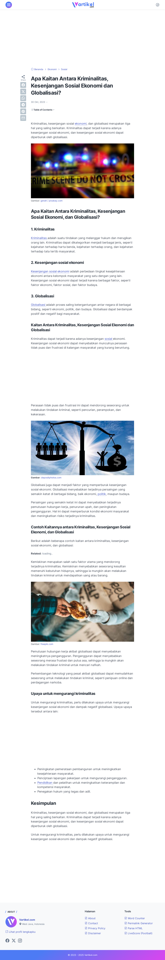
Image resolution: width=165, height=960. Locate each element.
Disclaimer (93, 933)
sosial (109, 338)
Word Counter (134, 918)
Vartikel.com (27, 919)
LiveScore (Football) (138, 933)
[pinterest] (23, 111)
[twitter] (23, 91)
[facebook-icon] (7, 941)
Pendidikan (45, 782)
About (90, 918)
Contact (91, 923)
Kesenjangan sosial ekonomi (50, 271)
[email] (23, 118)
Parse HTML (133, 928)
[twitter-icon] (14, 941)
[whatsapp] (23, 98)
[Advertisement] (82, 38)
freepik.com (47, 644)
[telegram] (23, 105)
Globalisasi (38, 304)
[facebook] (23, 85)
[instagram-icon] (20, 941)
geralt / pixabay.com (52, 201)
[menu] (8, 5)
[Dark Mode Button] (158, 5)
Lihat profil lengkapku (20, 931)
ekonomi (81, 123)
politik (102, 494)
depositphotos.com (51, 477)
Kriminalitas (39, 238)
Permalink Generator (138, 923)
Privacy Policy (95, 928)
